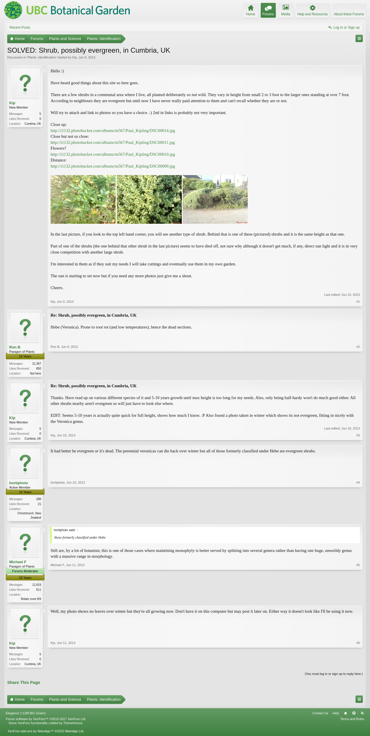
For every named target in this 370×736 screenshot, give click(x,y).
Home (345, 716)
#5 (358, 600)
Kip (74, 57)
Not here (35, 373)
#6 (358, 665)
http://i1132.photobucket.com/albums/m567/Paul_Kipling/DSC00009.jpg (113, 166)
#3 (358, 438)
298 (38, 500)
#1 (358, 301)
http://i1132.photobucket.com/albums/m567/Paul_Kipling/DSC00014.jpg (113, 130)
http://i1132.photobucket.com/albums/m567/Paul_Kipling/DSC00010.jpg (113, 154)
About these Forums (349, 14)
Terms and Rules (352, 721)
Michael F (17, 563)
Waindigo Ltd (74, 734)
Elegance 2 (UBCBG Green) (26, 716)
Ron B (14, 347)
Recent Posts (20, 27)
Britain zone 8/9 (31, 600)
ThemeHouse (72, 725)
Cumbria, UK (33, 123)
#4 (358, 518)
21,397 (36, 363)
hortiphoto (18, 484)
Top (354, 716)
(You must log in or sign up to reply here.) (334, 676)
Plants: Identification (41, 57)
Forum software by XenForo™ (46, 721)
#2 (358, 372)
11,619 (36, 586)
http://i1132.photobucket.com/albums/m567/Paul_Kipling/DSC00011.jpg (113, 142)
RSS (362, 716)
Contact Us (320, 716)
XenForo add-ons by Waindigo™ (30, 734)
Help (335, 716)
